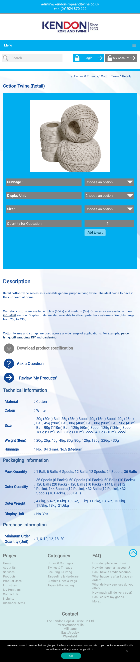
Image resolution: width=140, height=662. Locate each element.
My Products (12, 590)
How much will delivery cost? (112, 592)
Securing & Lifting (60, 572)
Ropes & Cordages (60, 563)
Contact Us (10, 594)
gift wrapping (20, 337)
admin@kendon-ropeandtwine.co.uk (70, 4)
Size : (11, 209)
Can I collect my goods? (108, 597)
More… (96, 601)
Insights (8, 598)
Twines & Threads (86, 76)
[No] (127, 651)
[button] (69, 45)
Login (89, 58)
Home (7, 563)
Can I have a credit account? (111, 572)
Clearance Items (14, 603)
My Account (121, 58)
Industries (10, 585)
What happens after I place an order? (112, 578)
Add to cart (95, 232)
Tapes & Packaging (61, 585)
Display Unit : (17, 196)
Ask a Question (30, 363)
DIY (33, 337)
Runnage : (14, 182)
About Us (9, 567)
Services (9, 572)
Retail (126, 76)
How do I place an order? (109, 563)
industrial (9, 315)
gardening (49, 337)
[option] (70, 136)
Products (9, 576)
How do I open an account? (111, 567)
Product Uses (12, 581)
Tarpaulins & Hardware (63, 576)
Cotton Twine (110, 76)
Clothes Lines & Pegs (62, 581)
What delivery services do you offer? (113, 586)
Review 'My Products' (38, 378)
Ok (71, 655)
